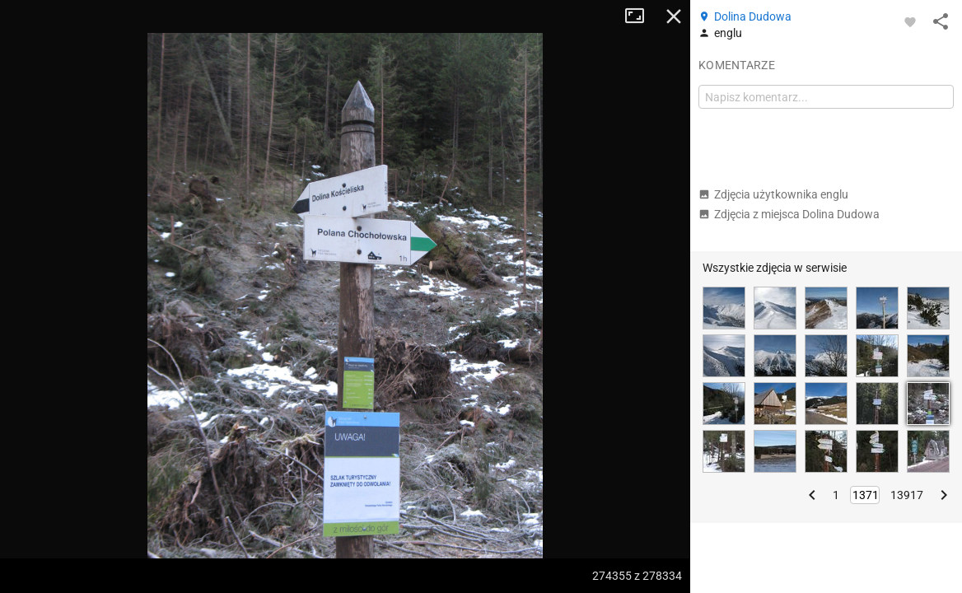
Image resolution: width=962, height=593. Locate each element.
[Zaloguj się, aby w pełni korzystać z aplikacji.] (910, 21)
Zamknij (673, 16)
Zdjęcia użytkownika (773, 194)
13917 (906, 495)
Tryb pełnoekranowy (640, 16)
